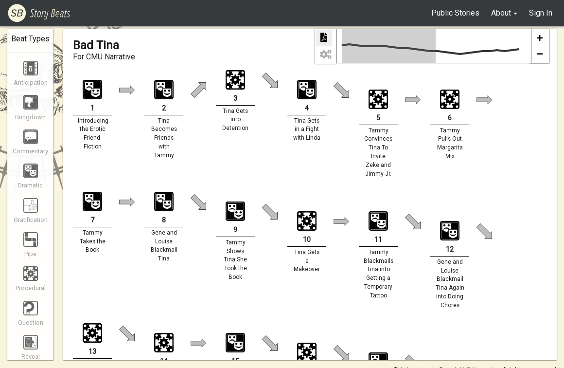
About (501, 13)
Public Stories (455, 13)
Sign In (540, 13)
